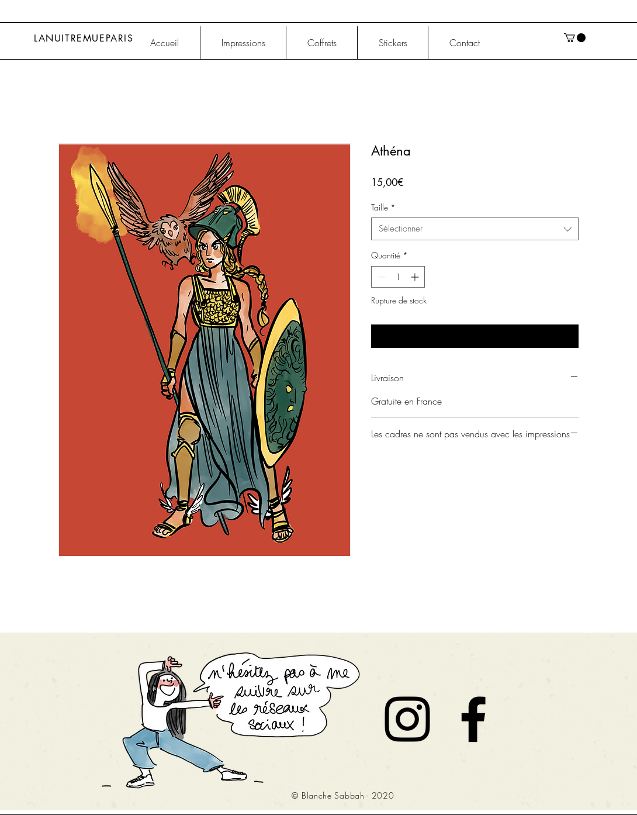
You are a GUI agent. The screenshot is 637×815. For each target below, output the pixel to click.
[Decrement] (380, 277)
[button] (575, 37)
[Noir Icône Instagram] (407, 719)
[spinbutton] (397, 277)
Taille (383, 207)
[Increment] (415, 277)
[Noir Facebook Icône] (473, 719)
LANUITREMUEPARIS (84, 38)
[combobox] (475, 228)
